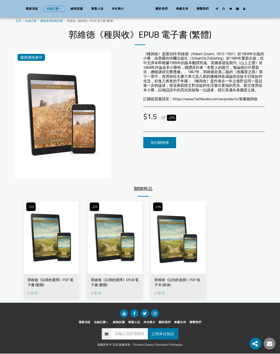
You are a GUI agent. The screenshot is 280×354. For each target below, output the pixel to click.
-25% (31, 207)
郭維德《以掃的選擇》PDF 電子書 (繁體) (50, 282)
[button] (224, 8)
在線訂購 (30, 21)
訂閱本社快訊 (163, 334)
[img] (51, 237)
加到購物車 (159, 142)
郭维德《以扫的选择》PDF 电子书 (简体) (176, 282)
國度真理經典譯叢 (51, 21)
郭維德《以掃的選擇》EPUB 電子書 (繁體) (114, 282)
